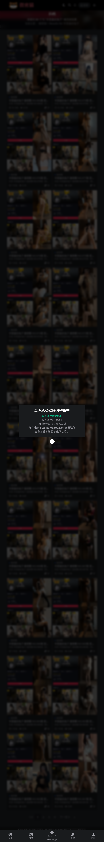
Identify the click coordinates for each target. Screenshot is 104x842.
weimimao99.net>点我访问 (58, 427)
